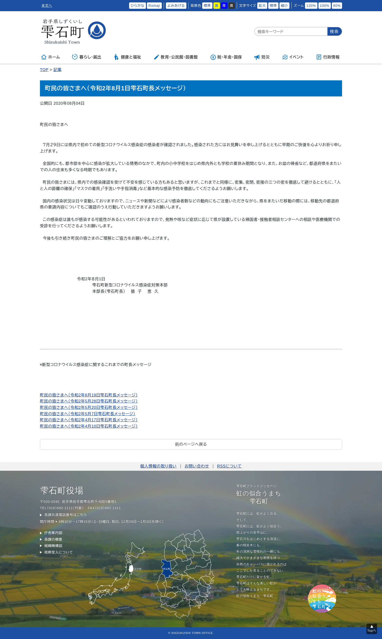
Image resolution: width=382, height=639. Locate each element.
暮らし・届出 (86, 57)
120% (311, 6)
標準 (207, 6)
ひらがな (138, 6)
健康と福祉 (127, 57)
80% (337, 6)
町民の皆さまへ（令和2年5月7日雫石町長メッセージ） (87, 414)
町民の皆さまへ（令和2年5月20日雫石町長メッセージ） (89, 407)
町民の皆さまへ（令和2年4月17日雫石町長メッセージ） (89, 420)
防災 (262, 57)
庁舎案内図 (53, 533)
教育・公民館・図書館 (175, 57)
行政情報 (328, 57)
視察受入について (58, 552)
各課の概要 (53, 539)
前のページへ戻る (191, 444)
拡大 (262, 6)
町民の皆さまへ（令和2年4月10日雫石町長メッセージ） (89, 426)
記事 (57, 70)
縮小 (284, 6)
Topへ (371, 630)
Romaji (154, 6)
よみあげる (176, 6)
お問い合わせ (197, 466)
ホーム (50, 57)
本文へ (46, 6)
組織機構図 (53, 546)
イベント (293, 57)
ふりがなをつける (112, 6)
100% (324, 6)
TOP (44, 70)
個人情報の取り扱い (158, 466)
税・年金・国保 (226, 57)
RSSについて (229, 466)
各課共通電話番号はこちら (65, 515)
